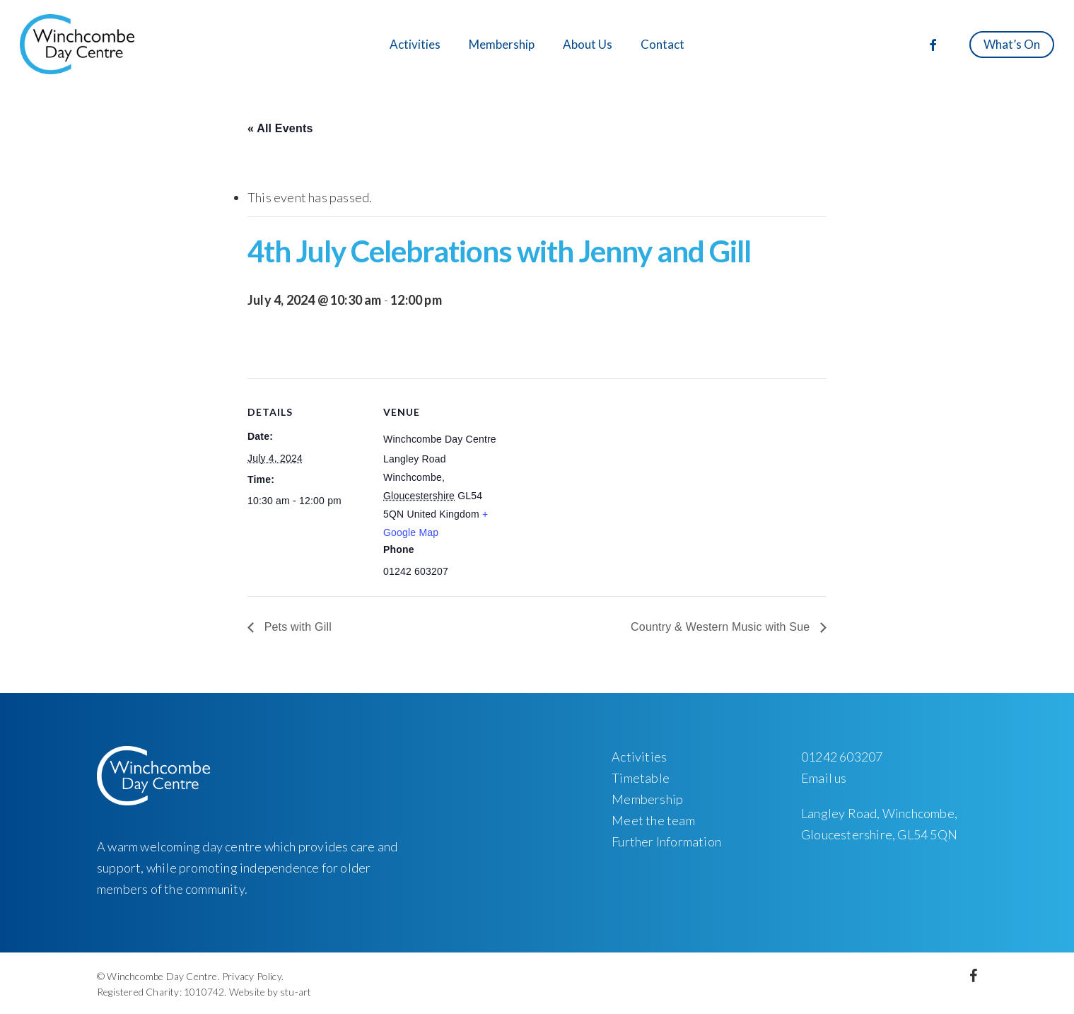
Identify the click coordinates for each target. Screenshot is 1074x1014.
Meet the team (653, 820)
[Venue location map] (593, 476)
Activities (639, 756)
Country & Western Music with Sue (722, 627)
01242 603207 (841, 756)
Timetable (641, 778)
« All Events (280, 128)
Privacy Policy (251, 976)
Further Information (666, 841)
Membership (647, 799)
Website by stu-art (270, 992)
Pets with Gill (296, 627)
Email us (824, 778)
